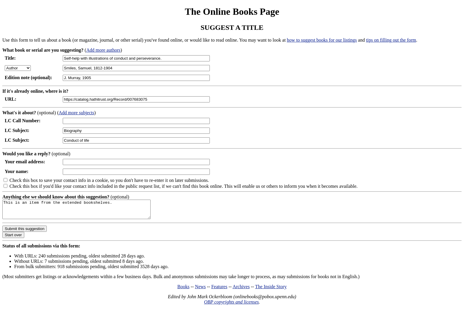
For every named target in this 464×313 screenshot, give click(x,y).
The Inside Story (271, 290)
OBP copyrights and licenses (231, 305)
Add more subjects (76, 112)
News (200, 290)
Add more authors (103, 50)
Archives (241, 290)
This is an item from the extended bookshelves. (85, 211)
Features (219, 290)
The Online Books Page (232, 11)
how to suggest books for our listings (322, 40)
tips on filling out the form (391, 40)
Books (183, 290)
